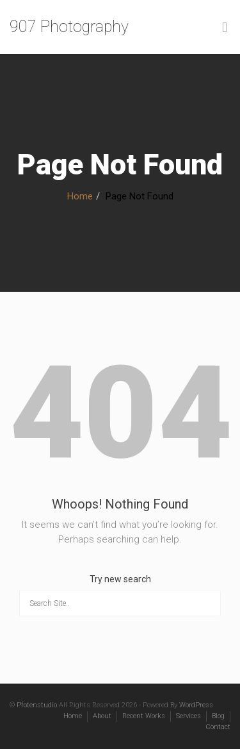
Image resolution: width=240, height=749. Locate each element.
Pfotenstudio (37, 705)
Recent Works (143, 716)
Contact (217, 727)
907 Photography (69, 26)
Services (188, 716)
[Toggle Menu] (224, 27)
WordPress (196, 705)
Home (80, 196)
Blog (218, 716)
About (102, 716)
